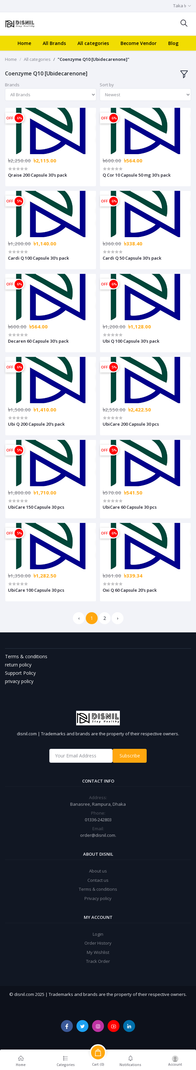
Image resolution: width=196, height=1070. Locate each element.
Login (98, 934)
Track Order (98, 961)
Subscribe (130, 755)
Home (24, 43)
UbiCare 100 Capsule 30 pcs (36, 590)
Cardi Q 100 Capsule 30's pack (38, 258)
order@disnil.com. (98, 835)
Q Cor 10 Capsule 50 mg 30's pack (137, 175)
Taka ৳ (179, 6)
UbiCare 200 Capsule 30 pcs (131, 424)
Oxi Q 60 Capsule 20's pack (130, 590)
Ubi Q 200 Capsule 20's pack (36, 424)
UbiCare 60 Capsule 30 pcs (130, 507)
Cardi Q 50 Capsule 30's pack (132, 258)
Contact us (98, 880)
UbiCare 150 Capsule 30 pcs (36, 507)
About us (98, 871)
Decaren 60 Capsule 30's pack (38, 341)
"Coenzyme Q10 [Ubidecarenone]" (93, 59)
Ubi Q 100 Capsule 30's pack (131, 341)
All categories (93, 43)
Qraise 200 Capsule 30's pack (37, 175)
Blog (173, 43)
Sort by (107, 85)
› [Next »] (117, 618)
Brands (12, 85)
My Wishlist (98, 952)
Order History (98, 943)
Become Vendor (139, 43)
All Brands (54, 43)
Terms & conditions (98, 889)
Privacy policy (98, 898)
